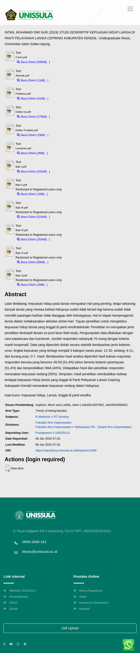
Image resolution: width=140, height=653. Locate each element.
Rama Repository (88, 590)
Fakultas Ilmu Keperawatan (54, 422)
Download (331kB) (63, 171)
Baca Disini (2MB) (31, 153)
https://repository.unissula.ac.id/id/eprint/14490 (66, 450)
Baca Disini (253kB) (32, 239)
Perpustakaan (15, 596)
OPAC (10, 602)
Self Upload (70, 628)
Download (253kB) (63, 239)
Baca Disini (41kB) (31, 98)
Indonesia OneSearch (91, 602)
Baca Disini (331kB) (32, 171)
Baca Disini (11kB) (31, 80)
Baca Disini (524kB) (32, 217)
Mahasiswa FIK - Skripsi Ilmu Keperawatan (103, 427)
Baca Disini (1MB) (31, 194)
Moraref (82, 608)
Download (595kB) (63, 62)
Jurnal (10, 608)
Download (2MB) (59, 153)
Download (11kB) (60, 80)
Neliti (80, 596)
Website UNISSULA (19, 590)
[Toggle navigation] (130, 8)
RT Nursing (61, 416)
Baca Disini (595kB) (32, 62)
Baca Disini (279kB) (32, 116)
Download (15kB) (60, 135)
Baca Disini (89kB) (31, 262)
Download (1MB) (59, 194)
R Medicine (43, 416)
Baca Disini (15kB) (31, 135)
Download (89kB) (60, 262)
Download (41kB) (60, 98)
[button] (7, 468)
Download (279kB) (63, 116)
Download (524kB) (63, 217)
